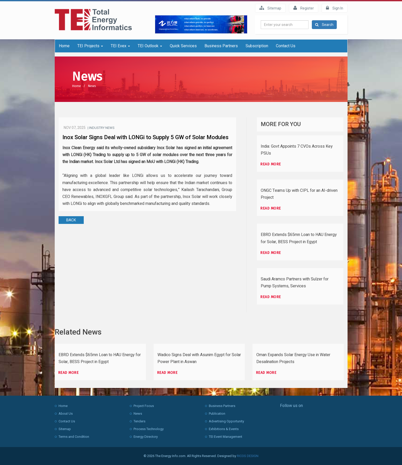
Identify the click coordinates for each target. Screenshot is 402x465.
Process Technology (149, 429)
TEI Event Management (225, 437)
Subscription (257, 45)
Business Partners (221, 45)
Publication (217, 413)
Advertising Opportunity (226, 421)
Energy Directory (146, 437)
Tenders (139, 421)
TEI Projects (90, 45)
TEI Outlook (150, 45)
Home (64, 45)
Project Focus (144, 406)
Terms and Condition (74, 437)
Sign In (334, 8)
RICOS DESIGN (247, 456)
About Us (66, 413)
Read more (270, 164)
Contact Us (285, 45)
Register (303, 8)
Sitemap (270, 8)
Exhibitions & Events (224, 429)
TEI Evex (120, 45)
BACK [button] (71, 220)
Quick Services (183, 45)
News (92, 86)
